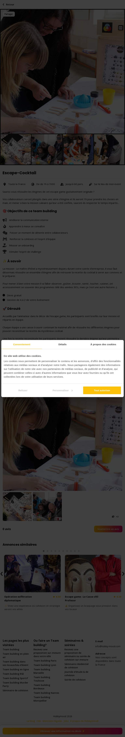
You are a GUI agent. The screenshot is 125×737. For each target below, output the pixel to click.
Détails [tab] (62, 344)
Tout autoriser (102, 390)
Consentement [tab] (21, 344)
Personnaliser (63, 390)
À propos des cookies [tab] (103, 344)
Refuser (23, 390)
